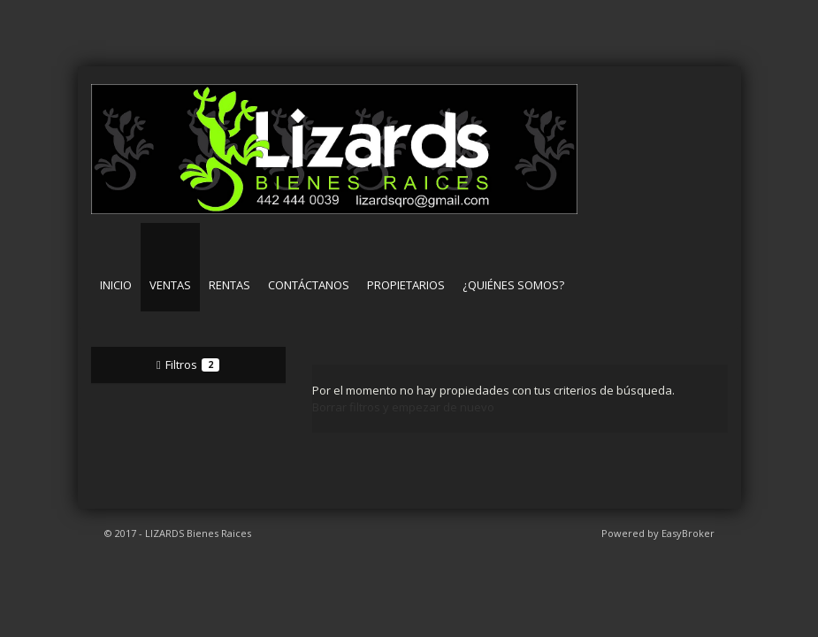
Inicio (116, 285)
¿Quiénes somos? (513, 285)
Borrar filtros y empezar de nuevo (403, 407)
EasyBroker (688, 533)
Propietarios (406, 285)
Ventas (170, 285)
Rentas (229, 285)
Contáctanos (308, 285)
